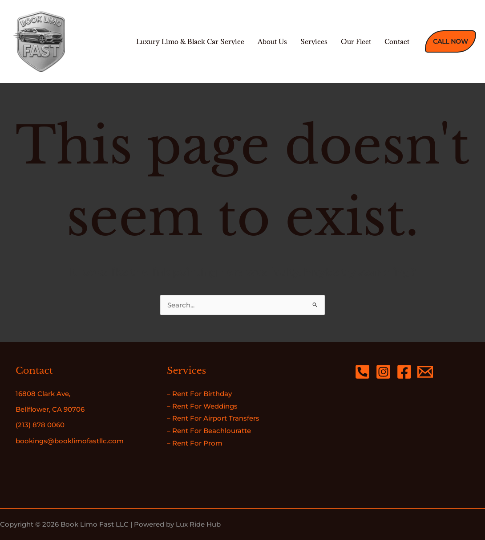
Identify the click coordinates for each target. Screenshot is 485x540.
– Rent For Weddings (202, 406)
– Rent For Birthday (199, 393)
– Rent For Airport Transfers (213, 418)
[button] (450, 41)
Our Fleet (356, 41)
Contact (396, 41)
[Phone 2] (362, 372)
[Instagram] (383, 372)
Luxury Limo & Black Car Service (190, 41)
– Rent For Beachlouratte (209, 430)
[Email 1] (425, 372)
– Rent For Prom (194, 443)
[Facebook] (404, 372)
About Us (272, 41)
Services (313, 41)
